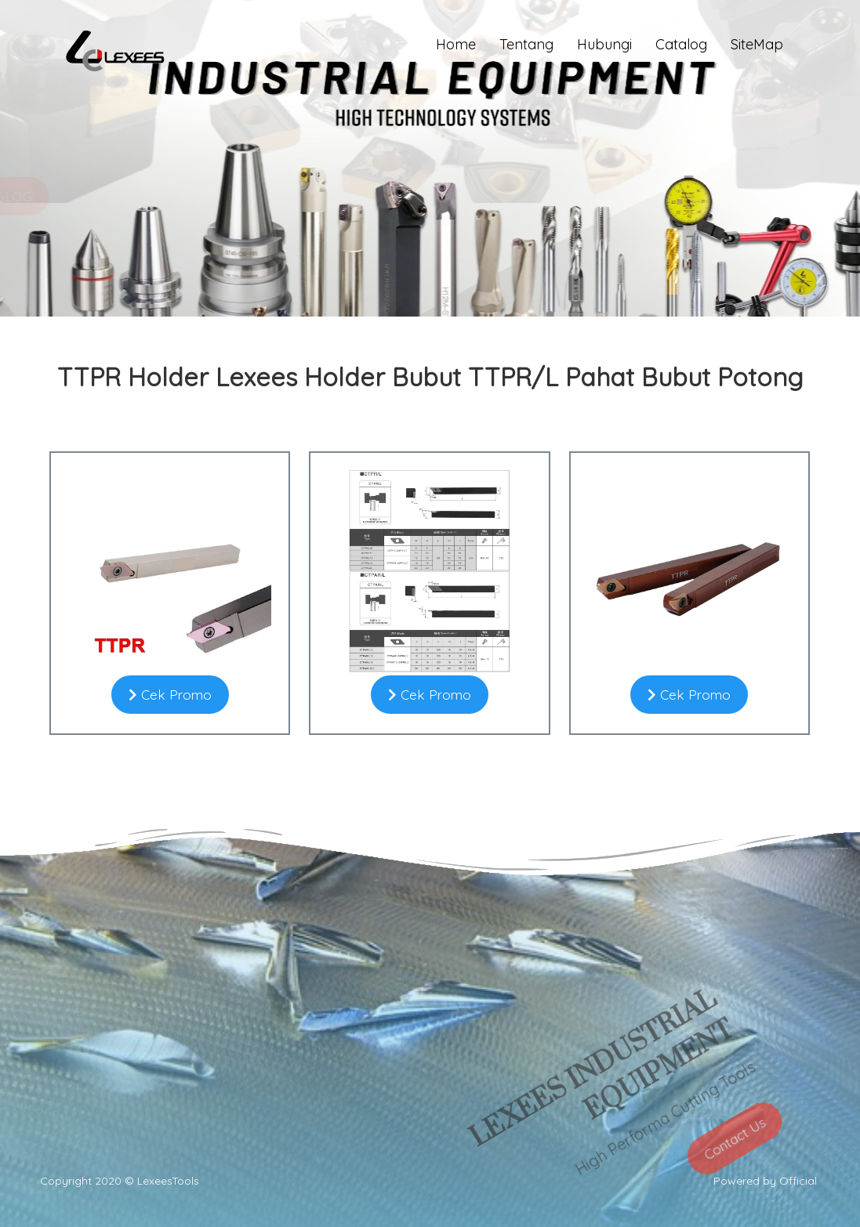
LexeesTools (168, 1181)
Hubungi (604, 44)
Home (456, 44)
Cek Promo (170, 694)
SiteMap (757, 44)
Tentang (526, 44)
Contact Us (728, 1169)
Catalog (681, 44)
